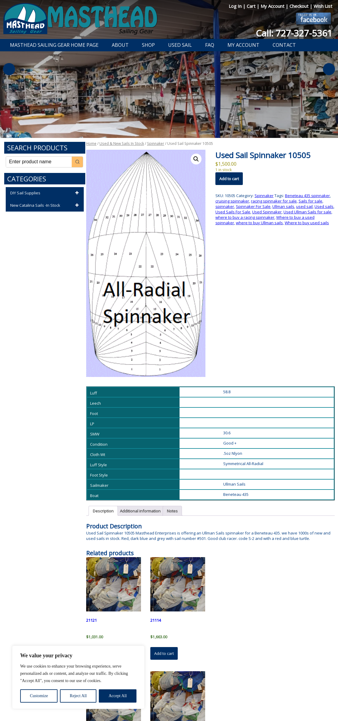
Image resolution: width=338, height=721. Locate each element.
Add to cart (229, 178)
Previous (9, 69)
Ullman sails (283, 206)
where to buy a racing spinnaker (244, 217)
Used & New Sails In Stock (121, 143)
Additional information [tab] (140, 511)
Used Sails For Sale (232, 212)
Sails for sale (310, 201)
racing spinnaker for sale (274, 201)
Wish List (323, 6)
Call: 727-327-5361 (294, 33)
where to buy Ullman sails (259, 222)
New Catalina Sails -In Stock (45, 206)
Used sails (324, 206)
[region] (78, 677)
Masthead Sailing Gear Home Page (54, 45)
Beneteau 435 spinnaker (307, 195)
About (120, 45)
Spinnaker (155, 143)
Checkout (299, 6)
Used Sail (180, 45)
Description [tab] (103, 511)
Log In (236, 6)
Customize (39, 696)
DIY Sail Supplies (45, 193)
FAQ (209, 45)
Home (91, 143)
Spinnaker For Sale (253, 206)
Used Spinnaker (267, 212)
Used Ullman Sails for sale (307, 212)
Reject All (78, 696)
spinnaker (224, 206)
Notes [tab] (172, 511)
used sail (304, 206)
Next (329, 69)
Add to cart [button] (164, 653)
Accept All (117, 696)
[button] (196, 159)
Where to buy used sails (307, 222)
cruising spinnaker (232, 201)
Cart (252, 6)
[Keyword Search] (39, 162)
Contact (284, 45)
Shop (148, 45)
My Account (273, 6)
